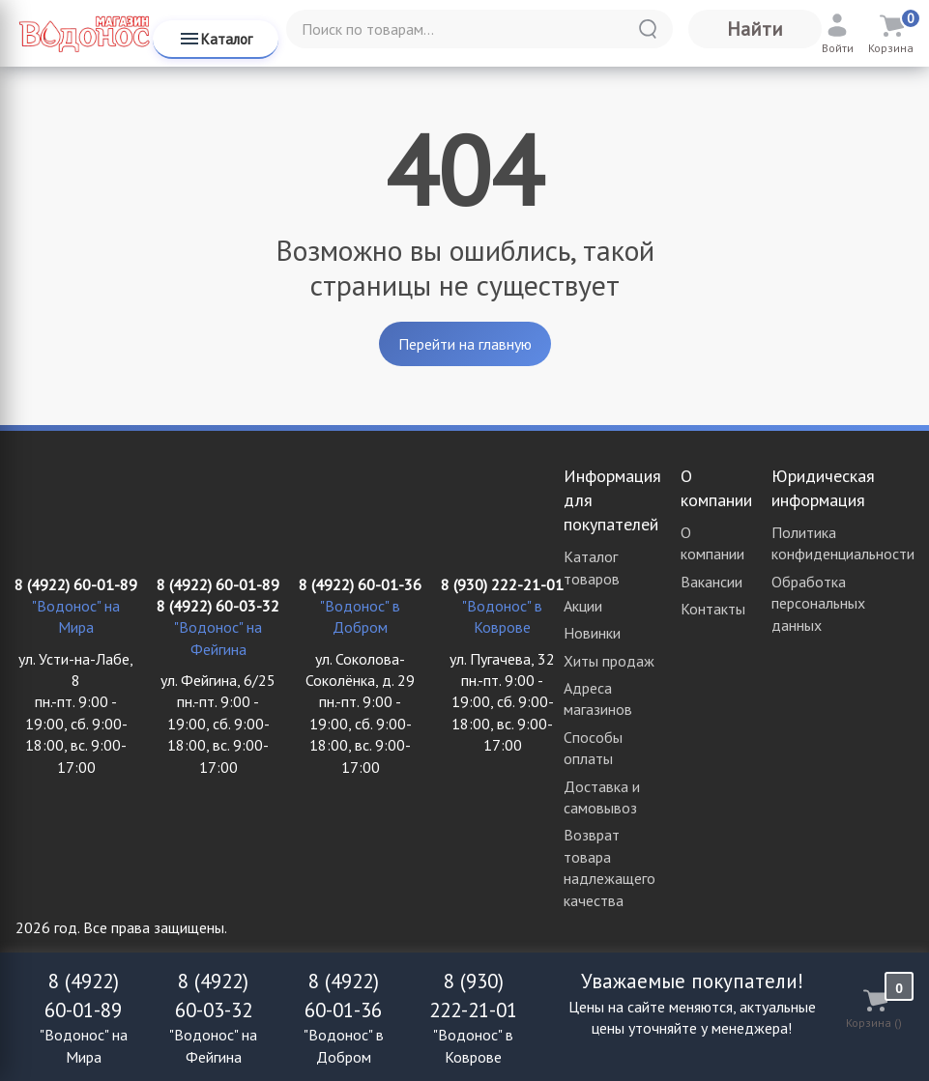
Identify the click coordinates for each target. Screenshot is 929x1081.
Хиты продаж (609, 660)
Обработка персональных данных (818, 603)
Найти (755, 29)
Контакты (713, 608)
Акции (583, 605)
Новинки (592, 632)
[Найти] (647, 29)
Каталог (215, 38)
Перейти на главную (465, 344)
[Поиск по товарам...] (479, 29)
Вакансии (711, 581)
